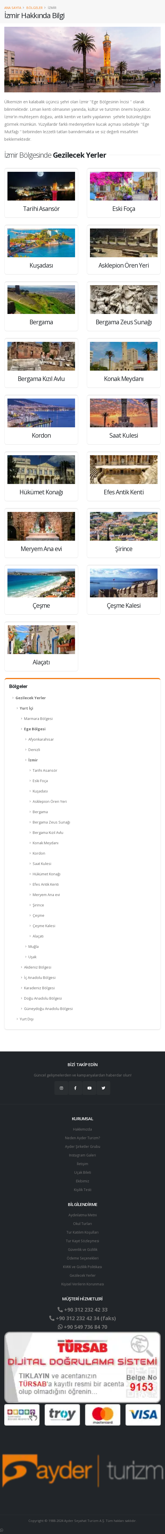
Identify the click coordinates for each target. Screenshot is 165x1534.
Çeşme (38, 915)
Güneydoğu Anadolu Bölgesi (48, 1008)
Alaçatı (38, 936)
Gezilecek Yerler (30, 697)
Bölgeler (34, 7)
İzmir (33, 760)
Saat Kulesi (42, 863)
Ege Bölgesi (35, 729)
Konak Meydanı (45, 843)
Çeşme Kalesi (44, 925)
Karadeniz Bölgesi (39, 988)
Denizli (34, 749)
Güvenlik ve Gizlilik (82, 1249)
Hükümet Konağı (46, 874)
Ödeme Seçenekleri (83, 1258)
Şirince (38, 905)
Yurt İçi (26, 708)
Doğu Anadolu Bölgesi (43, 998)
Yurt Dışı (27, 1019)
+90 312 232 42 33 (82, 1309)
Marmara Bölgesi (38, 718)
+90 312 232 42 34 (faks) (82, 1318)
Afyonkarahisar (41, 739)
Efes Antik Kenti (46, 884)
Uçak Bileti (82, 1172)
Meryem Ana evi (46, 894)
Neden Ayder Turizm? (82, 1137)
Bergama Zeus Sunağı (51, 822)
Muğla (33, 946)
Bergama (40, 811)
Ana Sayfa (12, 7)
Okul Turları (82, 1223)
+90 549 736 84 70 (82, 1327)
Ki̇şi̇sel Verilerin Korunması (82, 1284)
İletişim (82, 1163)
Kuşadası (40, 791)
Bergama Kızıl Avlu (48, 832)
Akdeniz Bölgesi (37, 967)
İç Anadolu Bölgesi (40, 977)
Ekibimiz (82, 1181)
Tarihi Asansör (45, 770)
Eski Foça (40, 780)
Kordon (39, 853)
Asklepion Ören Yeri (50, 801)
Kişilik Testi (83, 1189)
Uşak (32, 956)
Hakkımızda (82, 1129)
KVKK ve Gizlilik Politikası (82, 1266)
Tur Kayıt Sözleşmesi (82, 1240)
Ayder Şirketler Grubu (82, 1146)
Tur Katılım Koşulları (82, 1232)
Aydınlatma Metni (82, 1215)
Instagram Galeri (83, 1155)
